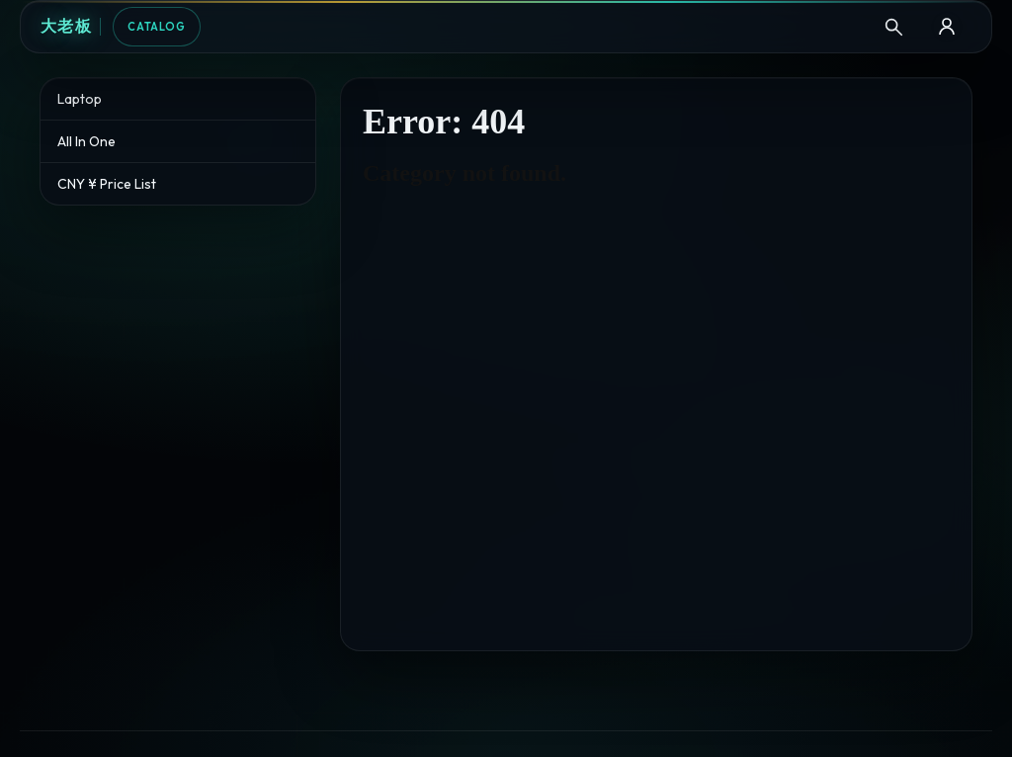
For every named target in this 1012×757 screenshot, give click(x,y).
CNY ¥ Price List (106, 184)
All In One (86, 141)
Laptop (79, 99)
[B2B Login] (946, 26)
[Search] (893, 26)
